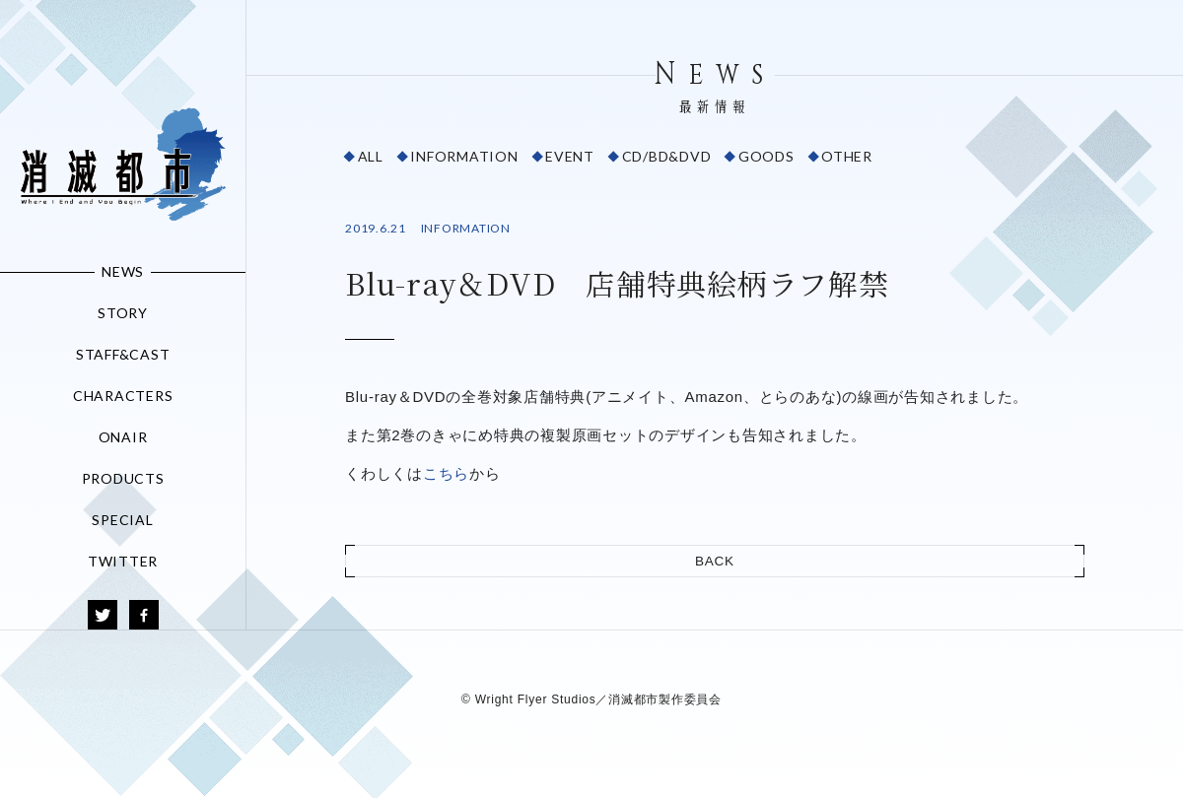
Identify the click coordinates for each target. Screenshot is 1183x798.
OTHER (846, 156)
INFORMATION (464, 156)
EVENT (569, 156)
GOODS (766, 156)
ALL (370, 156)
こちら (446, 473)
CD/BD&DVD (667, 156)
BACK (714, 561)
